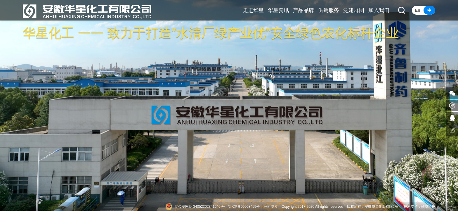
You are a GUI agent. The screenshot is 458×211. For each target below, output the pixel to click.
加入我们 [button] (378, 10)
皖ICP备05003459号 (244, 207)
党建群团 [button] (353, 10)
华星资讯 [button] (278, 10)
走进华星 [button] (253, 10)
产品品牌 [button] (303, 10)
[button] (401, 10)
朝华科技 (428, 207)
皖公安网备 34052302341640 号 (200, 207)
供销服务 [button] (328, 10)
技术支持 (411, 207)
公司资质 (271, 207)
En (417, 10)
